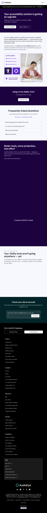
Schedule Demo (34, 332)
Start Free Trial (23, 99)
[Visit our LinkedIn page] (17, 489)
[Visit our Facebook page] (26, 489)
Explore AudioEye (10, 27)
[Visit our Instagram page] (20, 489)
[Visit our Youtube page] (29, 489)
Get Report (40, 6)
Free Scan (35, 315)
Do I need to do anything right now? (23, 126)
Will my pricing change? (23, 130)
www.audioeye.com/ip (23, 497)
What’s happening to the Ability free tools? (23, 122)
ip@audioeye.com (36, 497)
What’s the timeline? (23, 134)
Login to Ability (24, 27)
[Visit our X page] (23, 489)
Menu (43, 2)
